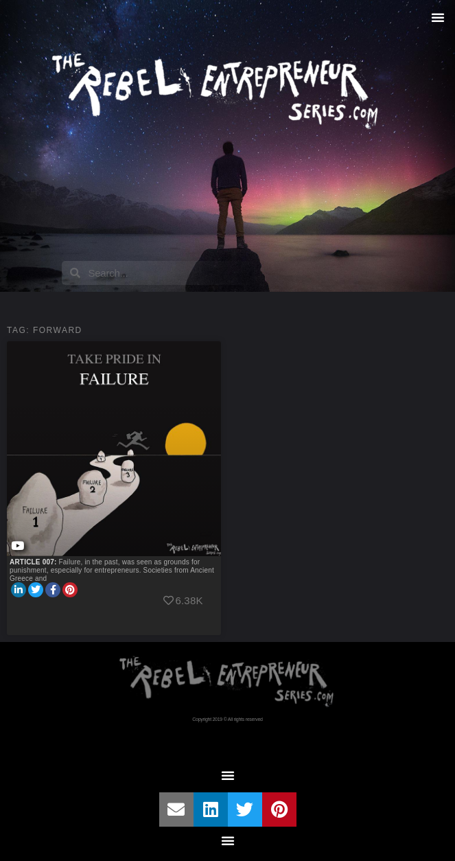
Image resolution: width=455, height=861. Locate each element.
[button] (438, 17)
